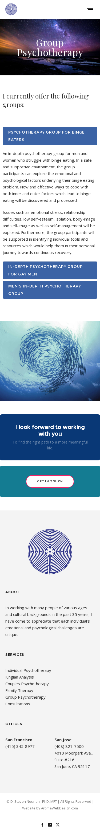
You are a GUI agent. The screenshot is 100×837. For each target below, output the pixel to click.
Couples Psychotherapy (27, 683)
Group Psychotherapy (25, 697)
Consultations (17, 703)
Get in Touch (50, 481)
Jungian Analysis (19, 677)
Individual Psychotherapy (28, 670)
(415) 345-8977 (20, 746)
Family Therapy (19, 690)
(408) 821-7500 (69, 746)
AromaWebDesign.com (59, 808)
